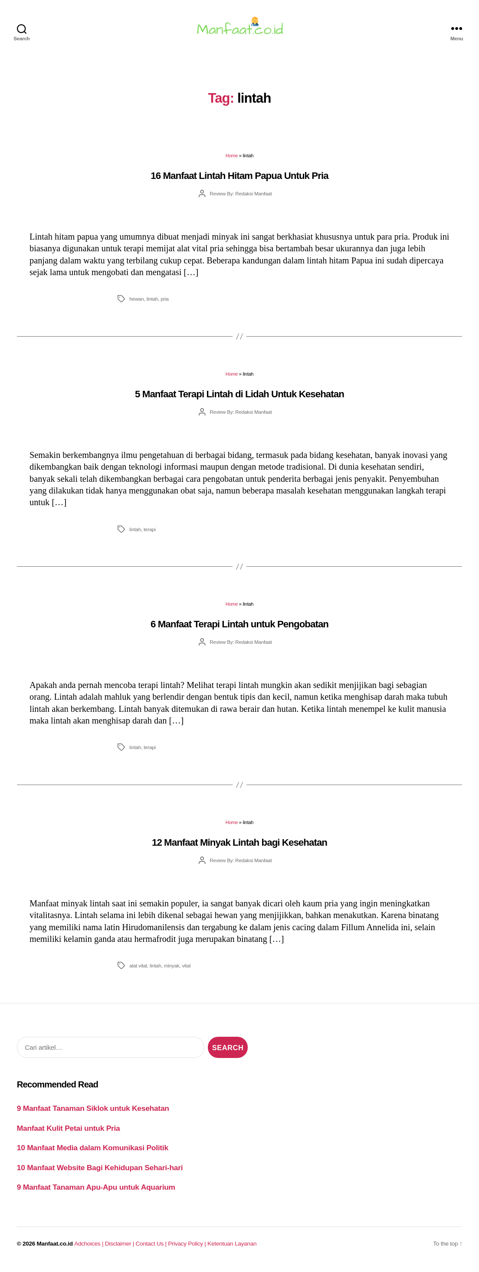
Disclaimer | (120, 1249)
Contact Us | (152, 1249)
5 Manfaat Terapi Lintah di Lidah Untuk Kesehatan (239, 399)
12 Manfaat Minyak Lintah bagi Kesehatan (239, 847)
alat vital (138, 970)
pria (165, 304)
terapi (150, 534)
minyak (172, 970)
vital (186, 970)
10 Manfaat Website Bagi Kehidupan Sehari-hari (100, 1172)
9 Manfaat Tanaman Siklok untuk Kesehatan (93, 1113)
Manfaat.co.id (55, 1249)
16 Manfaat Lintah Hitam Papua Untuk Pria (239, 180)
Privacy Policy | (187, 1249)
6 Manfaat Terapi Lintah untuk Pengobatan (239, 629)
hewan (136, 304)
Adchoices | (89, 1249)
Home (232, 160)
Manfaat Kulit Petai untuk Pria (68, 1133)
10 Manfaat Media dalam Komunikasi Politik (92, 1153)
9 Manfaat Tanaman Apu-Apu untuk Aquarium (96, 1192)
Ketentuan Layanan (231, 1249)
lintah (152, 304)
